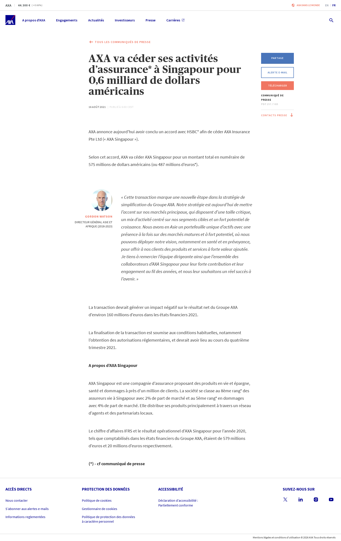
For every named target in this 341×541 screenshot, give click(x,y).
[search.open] (331, 20)
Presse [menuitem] (150, 20)
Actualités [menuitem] (96, 20)
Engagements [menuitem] (66, 20)
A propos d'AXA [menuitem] (33, 20)
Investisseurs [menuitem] (125, 20)
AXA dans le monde (308, 5)
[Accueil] (10, 20)
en (327, 5)
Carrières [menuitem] (175, 20)
